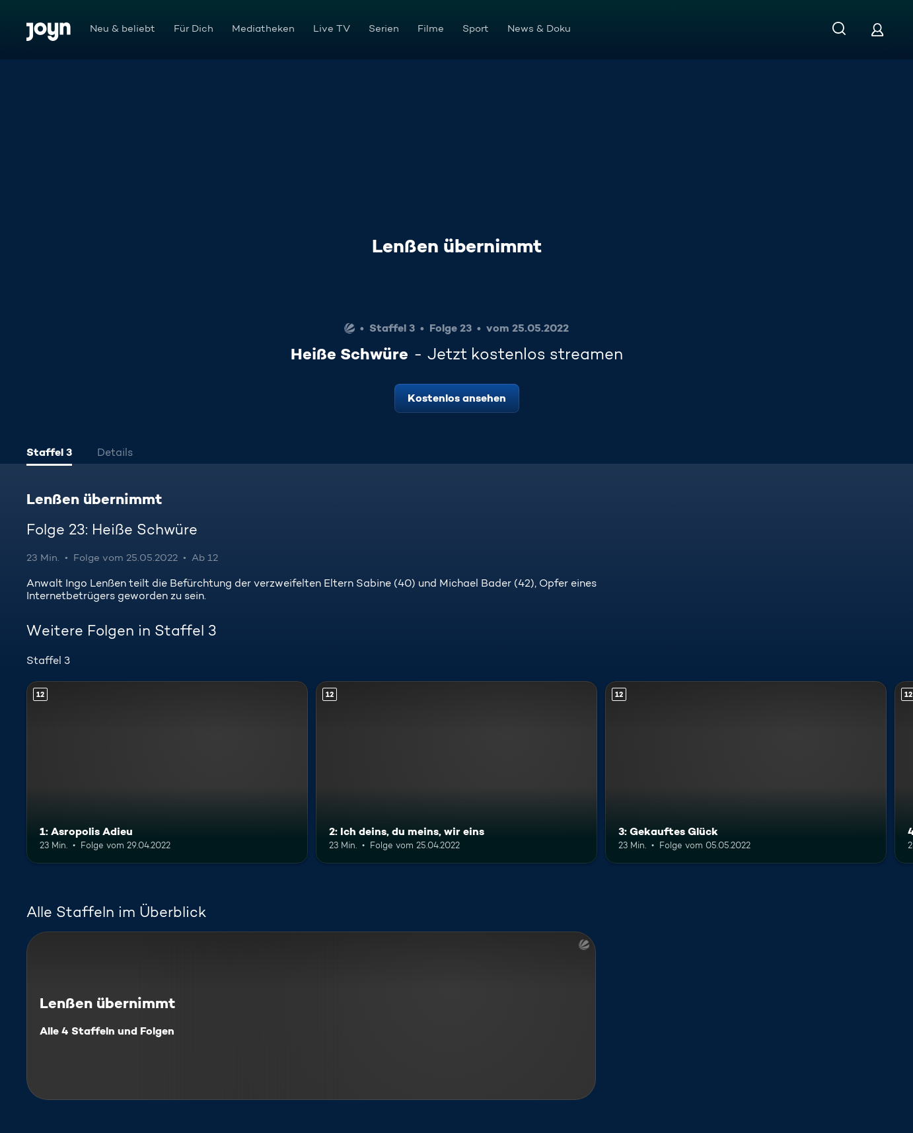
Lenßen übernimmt (457, 246)
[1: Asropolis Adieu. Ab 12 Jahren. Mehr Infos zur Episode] (167, 772)
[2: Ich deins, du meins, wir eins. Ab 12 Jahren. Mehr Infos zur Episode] (456, 772)
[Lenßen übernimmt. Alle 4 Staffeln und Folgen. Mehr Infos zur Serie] (311, 1016)
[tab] (49, 454)
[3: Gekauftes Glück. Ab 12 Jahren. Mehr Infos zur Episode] (746, 772)
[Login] (877, 29)
